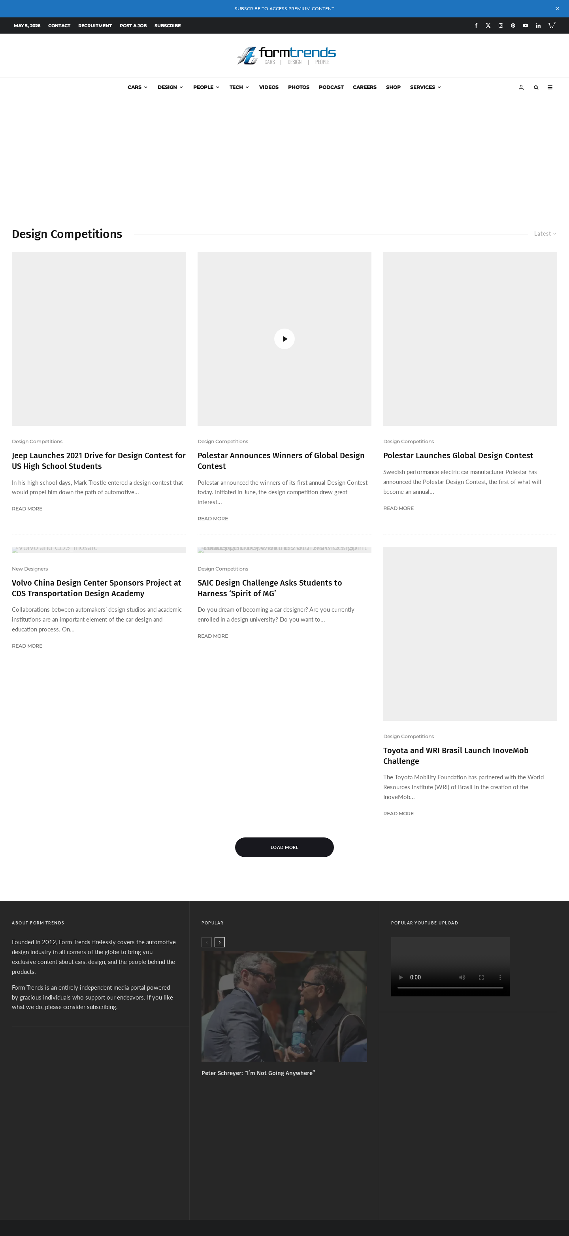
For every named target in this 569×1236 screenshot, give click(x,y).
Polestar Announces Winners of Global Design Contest (281, 293)
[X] (488, 25)
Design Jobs (333, 1149)
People (203, 87)
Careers (365, 87)
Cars (134, 87)
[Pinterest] (513, 25)
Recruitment (95, 25)
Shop (393, 87)
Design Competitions (37, 384)
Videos (269, 87)
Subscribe (167, 25)
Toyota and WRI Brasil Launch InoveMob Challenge (456, 630)
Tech (236, 87)
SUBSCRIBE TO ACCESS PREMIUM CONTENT (284, 8)
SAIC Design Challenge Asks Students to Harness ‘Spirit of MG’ (270, 520)
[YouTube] (525, 25)
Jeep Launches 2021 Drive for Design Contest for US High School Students (99, 403)
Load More (285, 721)
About (227, 1149)
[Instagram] (501, 25)
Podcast (331, 87)
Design (167, 87)
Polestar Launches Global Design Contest (458, 398)
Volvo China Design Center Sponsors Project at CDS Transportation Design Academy (96, 520)
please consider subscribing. (81, 881)
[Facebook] (476, 25)
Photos (298, 87)
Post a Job (133, 25)
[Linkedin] (538, 25)
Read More (27, 451)
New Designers (30, 501)
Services (422, 87)
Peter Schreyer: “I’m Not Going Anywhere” (258, 947)
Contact (59, 25)
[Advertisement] (284, 157)
